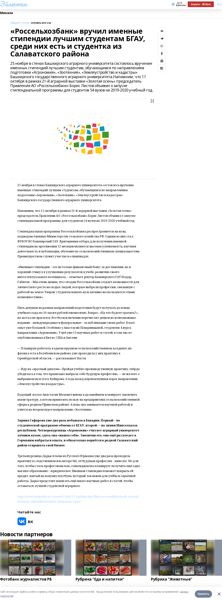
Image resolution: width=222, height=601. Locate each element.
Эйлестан (13, 4)
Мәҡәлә (6, 13)
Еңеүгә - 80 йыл (201, 4)
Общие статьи (19, 22)
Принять (203, 593)
